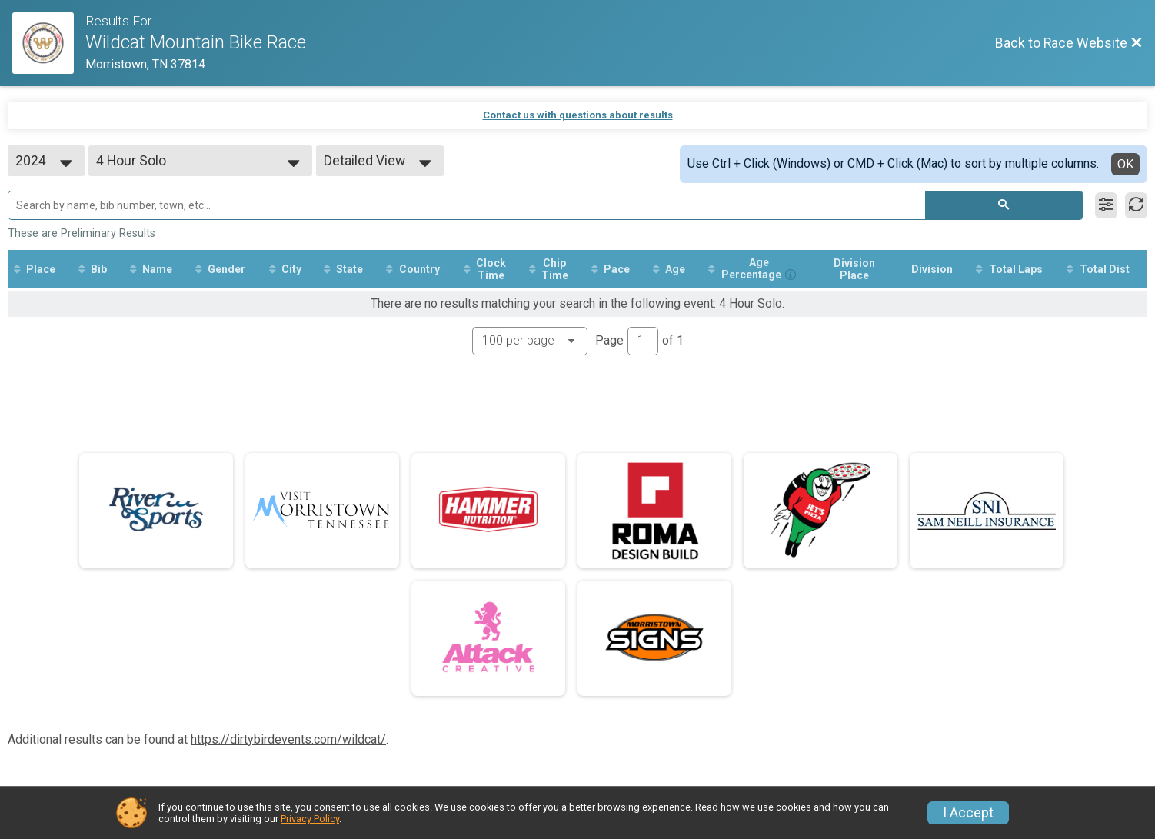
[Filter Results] (1106, 205)
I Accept (968, 813)
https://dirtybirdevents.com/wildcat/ (288, 739)
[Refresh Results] (1136, 205)
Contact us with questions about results (578, 115)
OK (1125, 164)
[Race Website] (48, 43)
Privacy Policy (310, 818)
